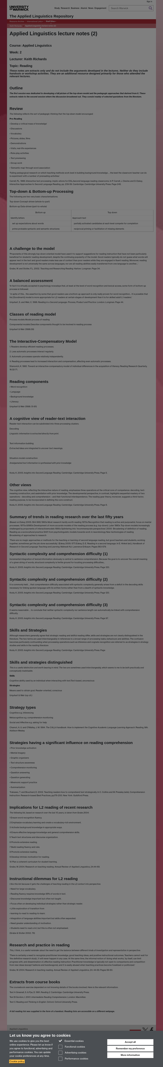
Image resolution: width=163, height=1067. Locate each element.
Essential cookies (71, 1040)
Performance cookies (73, 1059)
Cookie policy (17, 1061)
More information (130, 1055)
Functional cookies (71, 1047)
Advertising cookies (72, 1053)
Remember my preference (130, 1048)
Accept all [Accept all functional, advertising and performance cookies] (130, 1042)
